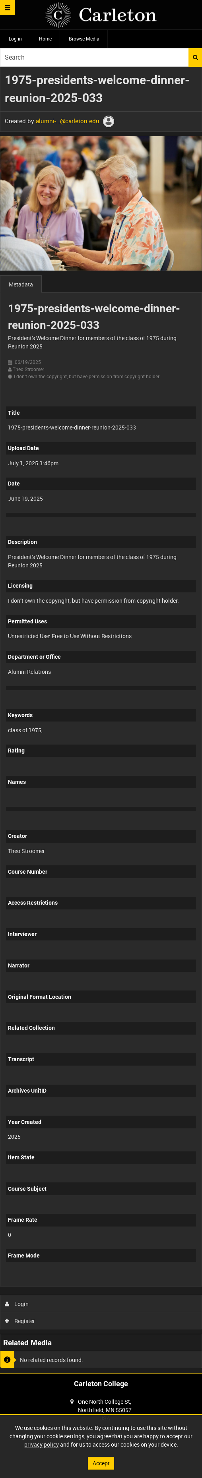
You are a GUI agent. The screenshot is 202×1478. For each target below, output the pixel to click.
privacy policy (41, 1444)
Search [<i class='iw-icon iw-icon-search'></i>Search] (195, 57)
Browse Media (84, 38)
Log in (15, 38)
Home (45, 38)
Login (17, 1304)
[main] (101, 720)
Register (20, 1321)
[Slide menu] (7, 7)
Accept (101, 1463)
